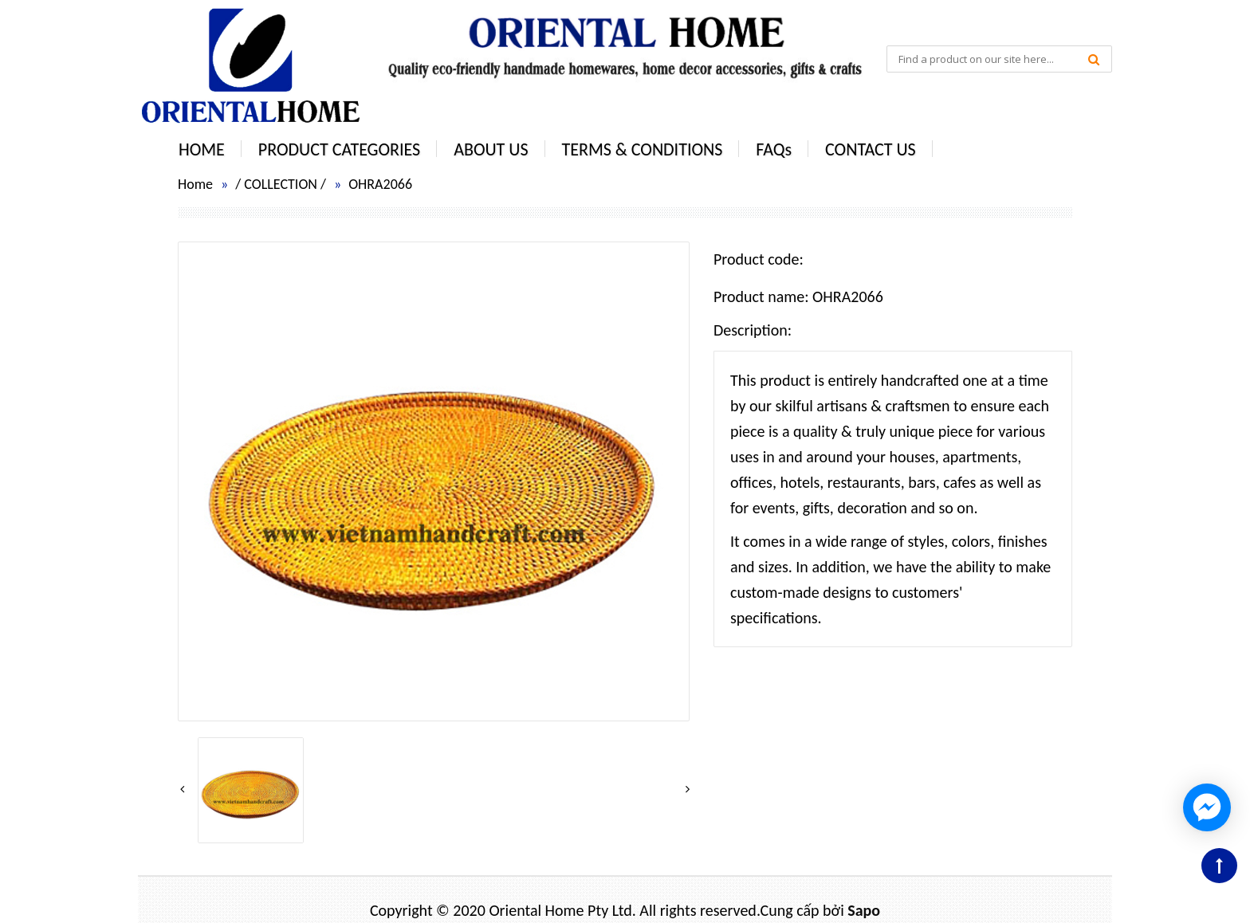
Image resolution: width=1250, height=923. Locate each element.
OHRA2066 (380, 184)
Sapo (863, 910)
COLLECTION (280, 184)
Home (195, 184)
